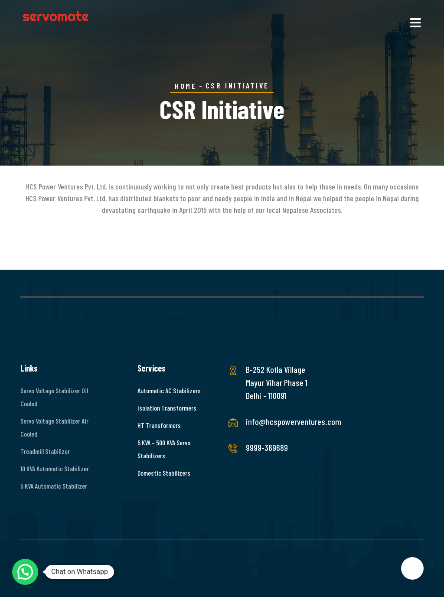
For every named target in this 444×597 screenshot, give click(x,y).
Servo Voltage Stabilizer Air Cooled (54, 427)
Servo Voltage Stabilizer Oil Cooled (54, 397)
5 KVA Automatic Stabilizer (53, 486)
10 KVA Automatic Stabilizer (54, 468)
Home (185, 86)
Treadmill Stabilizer (45, 451)
